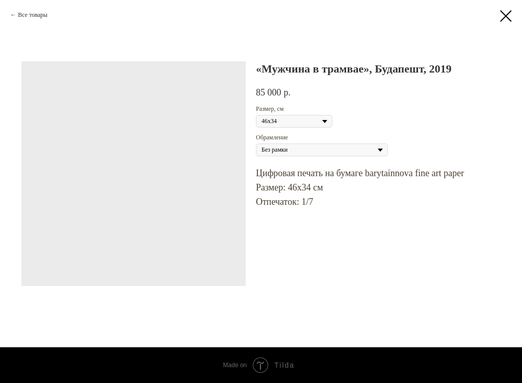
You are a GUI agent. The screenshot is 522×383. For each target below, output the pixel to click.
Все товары (32, 14)
